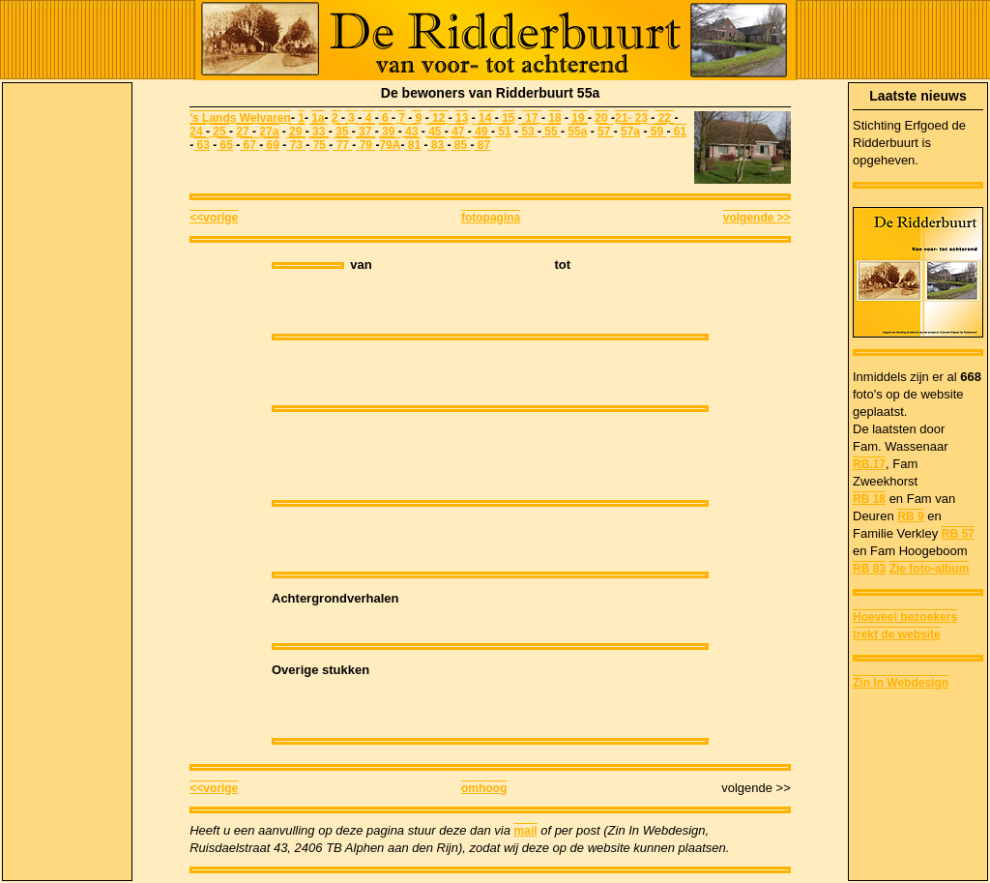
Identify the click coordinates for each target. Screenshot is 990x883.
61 (678, 131)
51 (503, 131)
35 (341, 131)
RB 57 (958, 534)
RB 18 (869, 499)
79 (365, 145)
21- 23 (631, 118)
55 (551, 131)
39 (387, 131)
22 (664, 118)
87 (482, 145)
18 (554, 118)
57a (630, 131)
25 (219, 131)
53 (528, 131)
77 (342, 145)
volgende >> (757, 217)
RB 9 (910, 516)
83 (437, 145)
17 (533, 118)
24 (197, 131)
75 (319, 145)
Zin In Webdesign (900, 683)
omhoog (484, 788)
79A (389, 145)
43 (410, 131)
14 (487, 118)
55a (577, 131)
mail (526, 831)
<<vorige (213, 217)
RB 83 (869, 568)
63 (201, 145)
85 (460, 145)
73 (296, 145)
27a (268, 131)
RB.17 (869, 464)
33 (319, 131)
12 (439, 118)
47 (457, 131)
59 (656, 131)
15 (508, 118)
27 (244, 131)
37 (365, 131)
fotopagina (490, 217)
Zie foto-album (929, 568)
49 (481, 131)
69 (271, 145)
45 (435, 131)
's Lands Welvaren (240, 118)
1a (317, 118)
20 (601, 118)
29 (297, 131)
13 (461, 118)
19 (579, 118)
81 (412, 145)
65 (225, 145)
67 (249, 145)
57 (605, 131)
